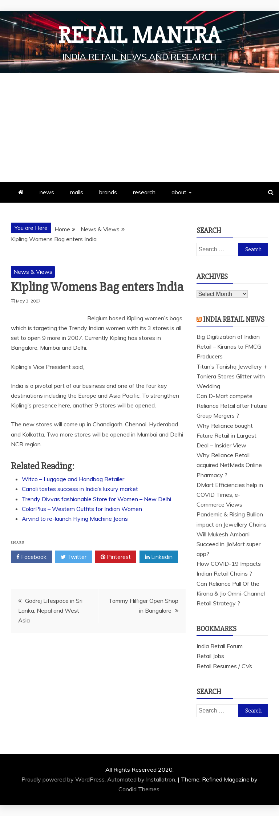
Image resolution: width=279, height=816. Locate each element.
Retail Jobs (210, 655)
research (144, 192)
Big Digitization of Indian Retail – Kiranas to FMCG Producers (229, 346)
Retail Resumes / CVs (224, 666)
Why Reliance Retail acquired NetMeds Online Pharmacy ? (229, 464)
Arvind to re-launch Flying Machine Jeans (75, 518)
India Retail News (233, 319)
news (47, 192)
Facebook (31, 557)
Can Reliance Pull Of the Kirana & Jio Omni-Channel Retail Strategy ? (231, 593)
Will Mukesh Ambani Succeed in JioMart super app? (228, 544)
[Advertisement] (139, 127)
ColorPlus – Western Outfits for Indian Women (82, 508)
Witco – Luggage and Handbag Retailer (73, 479)
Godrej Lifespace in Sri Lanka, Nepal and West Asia (50, 610)
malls (76, 192)
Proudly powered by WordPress (63, 779)
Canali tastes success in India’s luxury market (80, 488)
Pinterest (116, 557)
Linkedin (159, 557)
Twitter (73, 557)
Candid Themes (138, 789)
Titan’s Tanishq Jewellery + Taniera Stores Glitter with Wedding (232, 376)
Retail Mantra (139, 35)
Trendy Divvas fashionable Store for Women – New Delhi (96, 499)
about (178, 192)
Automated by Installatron (141, 779)
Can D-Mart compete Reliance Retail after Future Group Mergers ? (232, 405)
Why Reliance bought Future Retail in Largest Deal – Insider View (226, 435)
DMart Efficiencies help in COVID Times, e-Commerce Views (230, 494)
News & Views (32, 271)
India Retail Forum (220, 646)
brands (108, 192)
